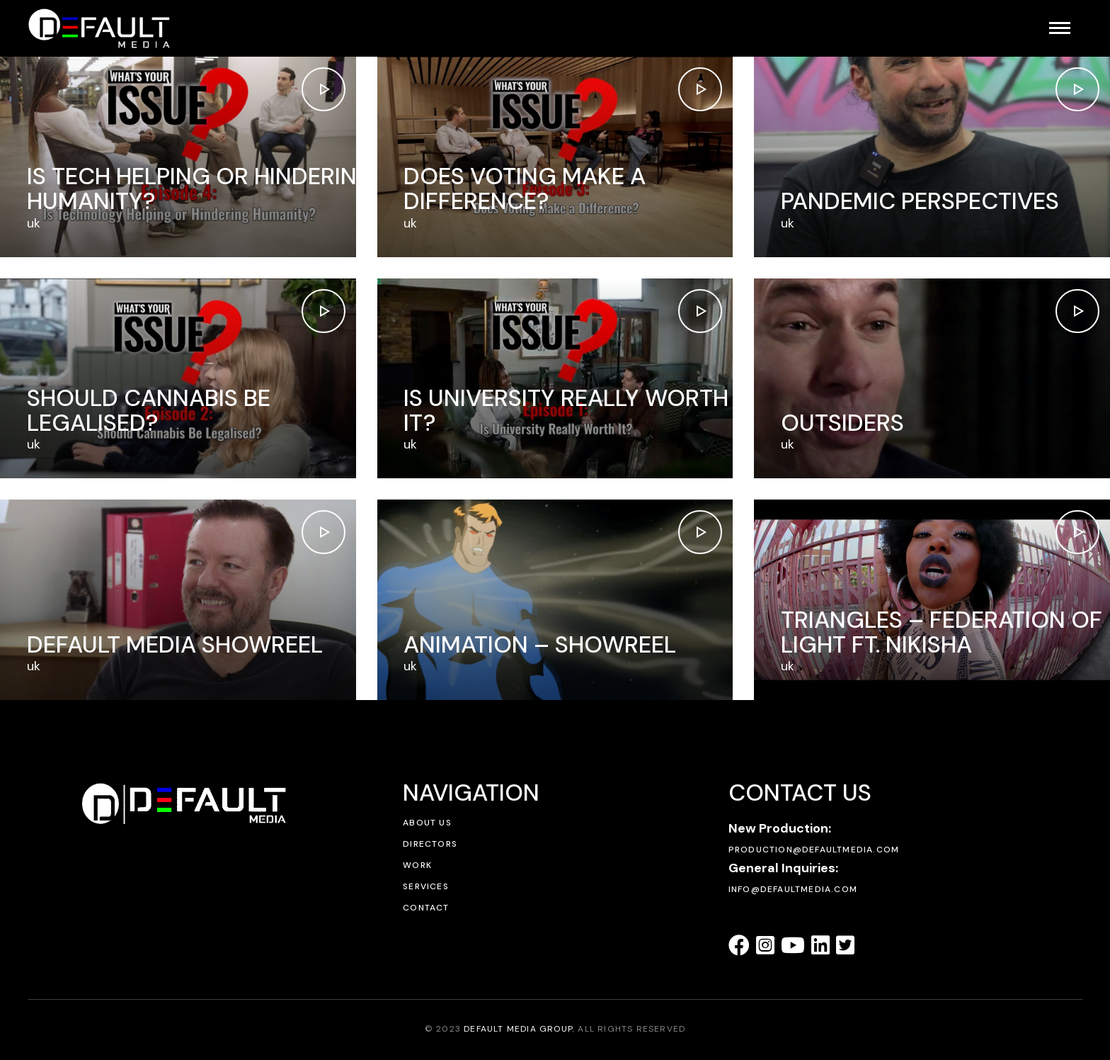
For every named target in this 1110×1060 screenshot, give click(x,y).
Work (417, 865)
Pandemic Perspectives (920, 201)
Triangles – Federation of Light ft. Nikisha (941, 632)
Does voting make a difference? (525, 188)
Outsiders (842, 422)
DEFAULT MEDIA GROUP (518, 1028)
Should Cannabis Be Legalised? (148, 410)
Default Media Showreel (175, 644)
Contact (426, 907)
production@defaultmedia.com (813, 849)
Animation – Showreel (540, 644)
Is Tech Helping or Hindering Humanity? (201, 188)
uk (33, 223)
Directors (430, 844)
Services (426, 886)
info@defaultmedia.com (792, 889)
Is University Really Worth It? (566, 410)
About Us (427, 822)
